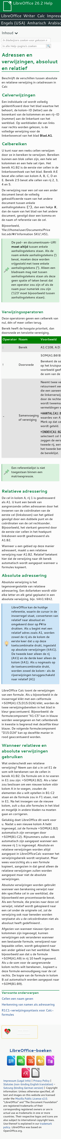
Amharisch (36, 23)
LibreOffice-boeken (30, 1050)
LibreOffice (11, 16)
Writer (29, 16)
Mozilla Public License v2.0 (31, 1098)
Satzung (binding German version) (23, 1088)
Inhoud (7, 32)
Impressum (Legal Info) (17, 1080)
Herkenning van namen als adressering (28, 1004)
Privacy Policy (41, 1080)
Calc (41, 16)
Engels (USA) (13, 23)
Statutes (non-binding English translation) (28, 1084)
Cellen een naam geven (17, 998)
